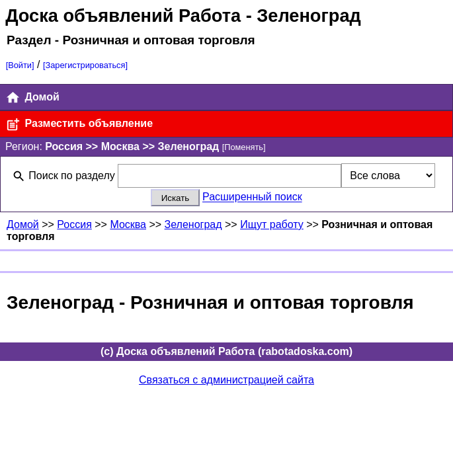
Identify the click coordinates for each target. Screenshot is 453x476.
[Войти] (20, 65)
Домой (32, 97)
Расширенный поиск (252, 197)
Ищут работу (272, 224)
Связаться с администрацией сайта (226, 379)
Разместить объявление (79, 124)
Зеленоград (193, 224)
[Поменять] (244, 147)
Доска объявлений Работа (123, 15)
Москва (128, 224)
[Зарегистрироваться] (85, 65)
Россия (74, 224)
